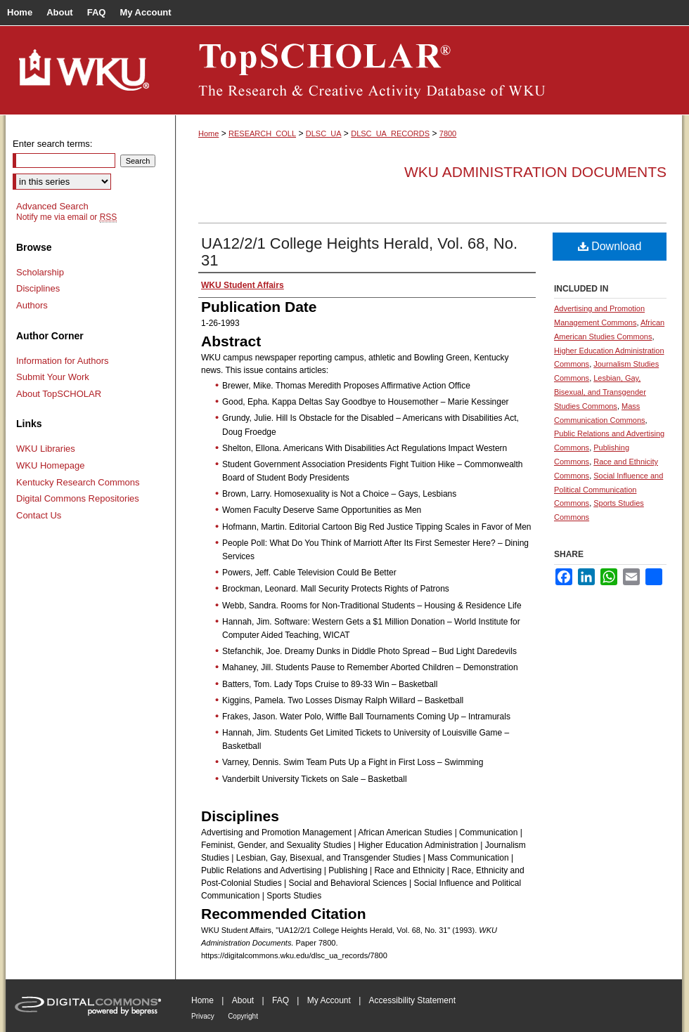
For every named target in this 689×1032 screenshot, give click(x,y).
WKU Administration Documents (535, 172)
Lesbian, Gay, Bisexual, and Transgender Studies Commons (600, 392)
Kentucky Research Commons (78, 482)
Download (610, 246)
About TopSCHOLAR (58, 393)
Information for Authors (62, 360)
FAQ (280, 1000)
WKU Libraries (45, 448)
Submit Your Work (52, 377)
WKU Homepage (50, 465)
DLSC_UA (324, 133)
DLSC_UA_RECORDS (390, 133)
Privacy (202, 1016)
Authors (32, 305)
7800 (447, 133)
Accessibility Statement (412, 1000)
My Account (329, 1000)
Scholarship (40, 272)
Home (208, 133)
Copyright (243, 1016)
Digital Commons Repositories (77, 498)
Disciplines (38, 288)
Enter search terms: (52, 143)
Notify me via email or (66, 217)
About (243, 1000)
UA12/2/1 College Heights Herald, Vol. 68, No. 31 (359, 252)
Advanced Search (52, 206)
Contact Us (38, 515)
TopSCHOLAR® (429, 70)
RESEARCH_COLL (262, 133)
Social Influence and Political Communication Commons (608, 489)
